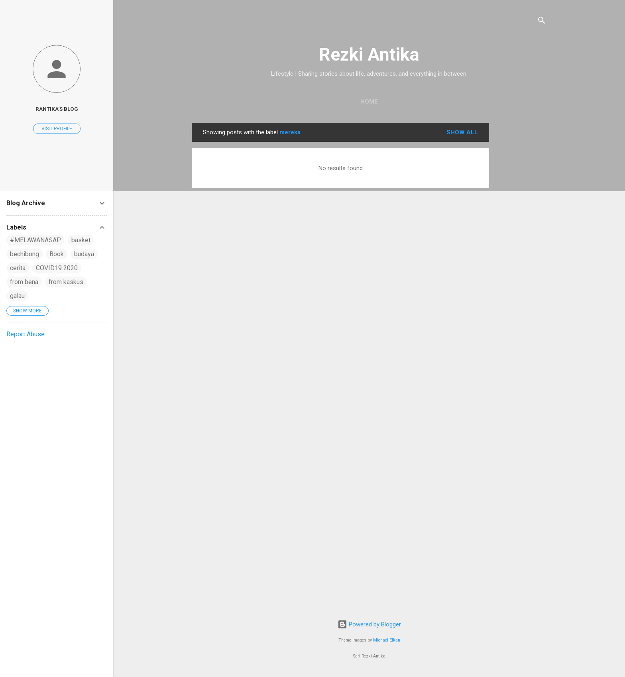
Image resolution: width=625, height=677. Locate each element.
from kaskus (66, 282)
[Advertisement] (520, 242)
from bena (24, 282)
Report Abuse (25, 334)
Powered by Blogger (369, 624)
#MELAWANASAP (35, 240)
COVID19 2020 (57, 268)
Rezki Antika (369, 54)
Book (56, 254)
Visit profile (56, 128)
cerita (18, 268)
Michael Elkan (386, 640)
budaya (84, 254)
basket (80, 240)
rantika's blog (56, 109)
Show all (462, 132)
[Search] (541, 22)
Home (369, 101)
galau (17, 296)
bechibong (24, 254)
